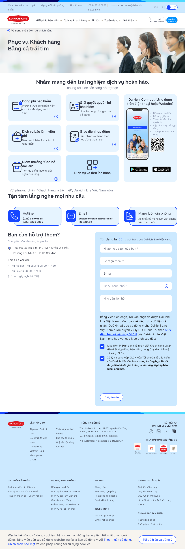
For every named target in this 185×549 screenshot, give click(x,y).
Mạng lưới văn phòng (52, 5)
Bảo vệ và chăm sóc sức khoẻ (23, 491)
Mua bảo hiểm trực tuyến (22, 5)
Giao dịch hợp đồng (61, 500)
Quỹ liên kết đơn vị (147, 491)
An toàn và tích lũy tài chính (22, 487)
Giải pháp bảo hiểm (49, 20)
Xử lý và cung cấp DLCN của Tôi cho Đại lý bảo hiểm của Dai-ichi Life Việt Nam (138, 363)
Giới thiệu (130, 20)
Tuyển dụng (113, 20)
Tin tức (97, 20)
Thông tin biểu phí (147, 519)
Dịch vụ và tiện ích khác (63, 508)
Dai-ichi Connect (137, 449)
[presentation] (135, 381)
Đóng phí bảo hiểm (60, 487)
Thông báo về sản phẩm (150, 524)
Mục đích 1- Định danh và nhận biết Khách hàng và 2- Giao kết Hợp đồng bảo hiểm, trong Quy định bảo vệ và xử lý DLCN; (139, 349)
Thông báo (100, 487)
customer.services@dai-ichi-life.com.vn (101, 440)
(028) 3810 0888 (97, 5)
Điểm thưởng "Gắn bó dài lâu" (66, 504)
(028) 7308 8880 (33, 221)
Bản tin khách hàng (104, 500)
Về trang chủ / (19, 30)
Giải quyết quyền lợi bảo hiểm (66, 491)
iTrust (173, 450)
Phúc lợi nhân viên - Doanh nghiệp (25, 495)
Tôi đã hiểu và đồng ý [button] (157, 539)
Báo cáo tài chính (65, 438)
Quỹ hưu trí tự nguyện (149, 495)
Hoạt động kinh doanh (106, 495)
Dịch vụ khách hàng (77, 20)
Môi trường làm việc (105, 515)
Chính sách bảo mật (21, 544)
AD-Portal (163, 450)
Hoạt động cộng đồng (105, 491)
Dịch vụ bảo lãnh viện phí (64, 495)
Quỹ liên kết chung (147, 487)
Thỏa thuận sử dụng (117, 539)
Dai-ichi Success (151, 450)
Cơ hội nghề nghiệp (104, 519)
